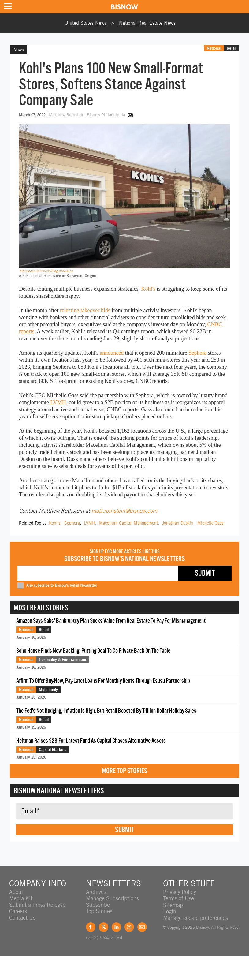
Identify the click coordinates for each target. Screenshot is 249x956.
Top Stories (99, 911)
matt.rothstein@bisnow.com (124, 510)
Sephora (197, 353)
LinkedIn (116, 927)
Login (169, 911)
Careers (18, 911)
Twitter (103, 927)
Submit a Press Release (37, 905)
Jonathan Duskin (177, 523)
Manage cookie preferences (195, 917)
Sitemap (173, 905)
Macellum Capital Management (128, 523)
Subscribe (98, 905)
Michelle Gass (210, 523)
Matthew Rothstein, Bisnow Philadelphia (87, 114)
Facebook (90, 927)
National (214, 48)
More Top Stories (124, 771)
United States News (86, 23)
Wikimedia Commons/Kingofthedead (46, 271)
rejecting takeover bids (85, 310)
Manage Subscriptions (112, 898)
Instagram (129, 927)
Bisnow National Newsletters (58, 790)
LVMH (58, 402)
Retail (231, 48)
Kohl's (148, 289)
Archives (96, 892)
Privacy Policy (179, 892)
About (16, 892)
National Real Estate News (147, 23)
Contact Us (22, 917)
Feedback (142, 927)
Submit (124, 830)
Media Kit (20, 898)
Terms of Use (178, 898)
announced (112, 353)
